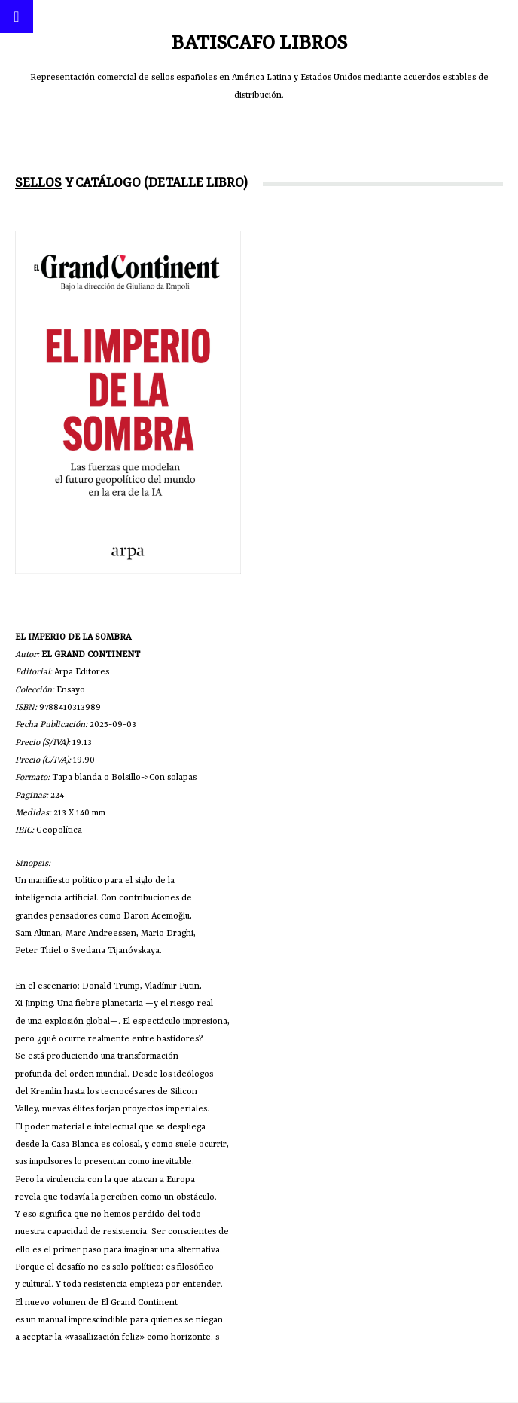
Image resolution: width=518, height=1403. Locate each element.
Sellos (38, 183)
